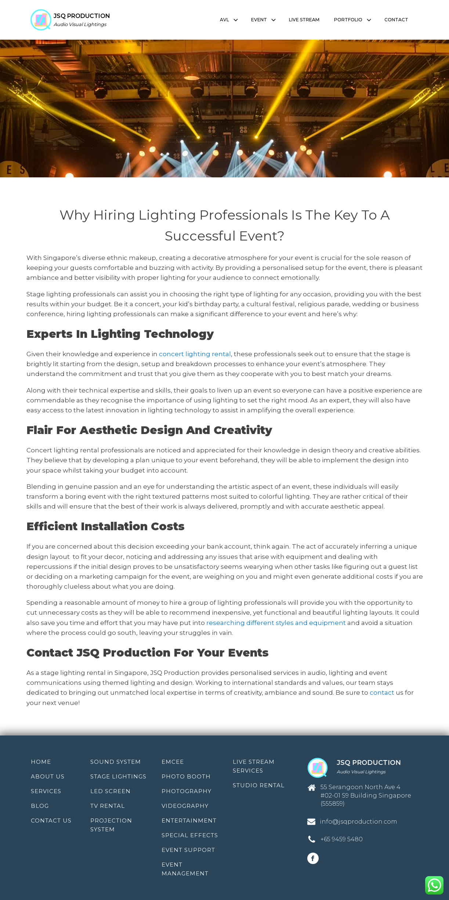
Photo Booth (186, 776)
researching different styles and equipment (276, 622)
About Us (48, 776)
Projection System (111, 825)
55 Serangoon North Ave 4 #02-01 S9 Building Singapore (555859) (366, 795)
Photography (186, 791)
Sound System (115, 761)
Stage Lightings (118, 776)
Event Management (185, 869)
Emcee (173, 761)
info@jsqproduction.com (358, 821)
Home (41, 761)
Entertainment (189, 820)
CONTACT (396, 19)
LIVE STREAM (304, 19)
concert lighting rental (195, 354)
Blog (40, 805)
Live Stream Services (254, 766)
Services (46, 791)
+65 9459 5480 (342, 839)
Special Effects (190, 835)
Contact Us (51, 820)
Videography (185, 805)
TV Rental (107, 805)
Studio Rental (259, 785)
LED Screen (110, 791)
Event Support (188, 849)
